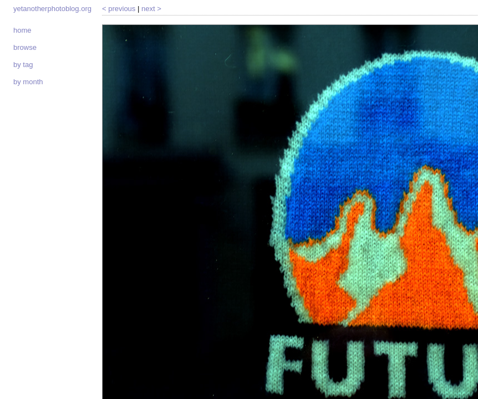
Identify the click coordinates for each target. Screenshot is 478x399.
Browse (25, 47)
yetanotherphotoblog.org (52, 8)
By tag (23, 64)
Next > (151, 8)
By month (28, 82)
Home (22, 30)
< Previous (118, 8)
